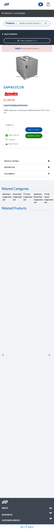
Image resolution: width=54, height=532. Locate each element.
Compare (10, 140)
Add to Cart (33, 130)
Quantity (9, 125)
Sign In (22, 527)
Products (10, 23)
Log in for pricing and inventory (16, 105)
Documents (27, 174)
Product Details (12, 161)
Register (31, 527)
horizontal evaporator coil (17, 197)
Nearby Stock (34, 136)
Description (10, 167)
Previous (3, 355)
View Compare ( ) (27, 41)
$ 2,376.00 (9, 100)
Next (49, 355)
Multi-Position (9, 34)
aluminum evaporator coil (7, 197)
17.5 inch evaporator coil (28, 197)
